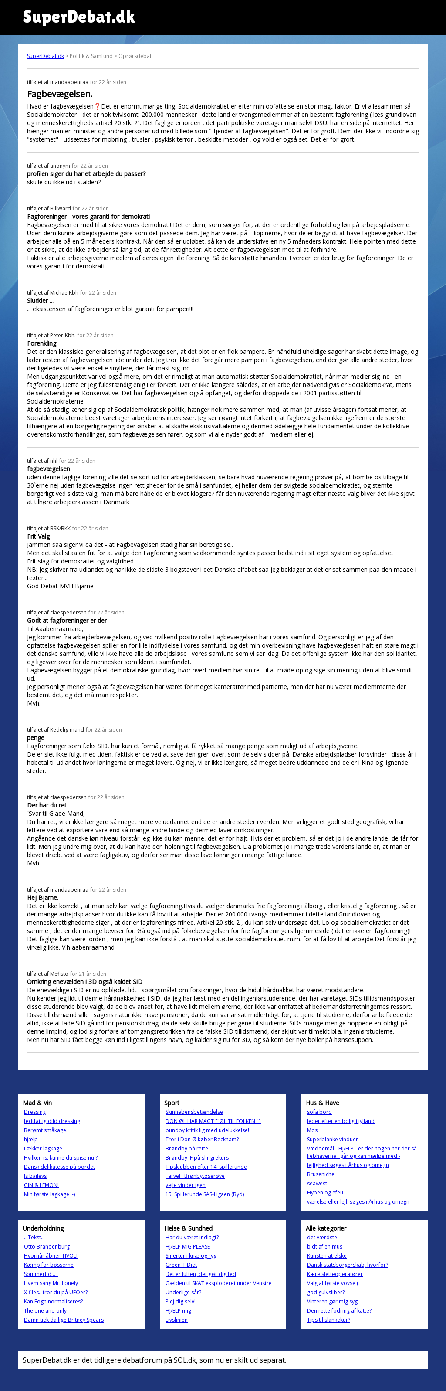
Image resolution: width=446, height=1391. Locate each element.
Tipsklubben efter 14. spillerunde (206, 1166)
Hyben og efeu (325, 1192)
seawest (317, 1183)
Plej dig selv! (181, 1301)
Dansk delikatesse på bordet (59, 1166)
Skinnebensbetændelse (194, 1112)
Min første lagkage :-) (49, 1194)
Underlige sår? (183, 1292)
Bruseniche (320, 1174)
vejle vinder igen (186, 1185)
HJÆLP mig (178, 1310)
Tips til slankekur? (328, 1319)
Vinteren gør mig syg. (333, 1301)
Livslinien (177, 1319)
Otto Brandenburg (47, 1246)
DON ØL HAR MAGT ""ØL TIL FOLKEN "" (213, 1121)
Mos (312, 1130)
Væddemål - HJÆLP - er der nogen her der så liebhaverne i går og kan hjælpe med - (362, 1152)
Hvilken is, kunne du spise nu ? (61, 1157)
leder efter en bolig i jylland (341, 1121)
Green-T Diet (181, 1265)
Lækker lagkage (43, 1148)
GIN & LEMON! (41, 1185)
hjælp (31, 1139)
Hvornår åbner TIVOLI (51, 1255)
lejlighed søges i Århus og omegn (348, 1165)
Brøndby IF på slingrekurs (197, 1157)
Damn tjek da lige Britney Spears (64, 1319)
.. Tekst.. (34, 1237)
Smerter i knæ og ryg (191, 1255)
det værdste (322, 1237)
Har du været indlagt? (192, 1237)
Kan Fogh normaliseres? (53, 1301)
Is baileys (35, 1176)
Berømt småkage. (46, 1130)
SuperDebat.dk (45, 56)
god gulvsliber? (326, 1292)
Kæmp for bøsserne (49, 1265)
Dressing (35, 1112)
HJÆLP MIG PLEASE (188, 1246)
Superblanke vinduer (332, 1139)
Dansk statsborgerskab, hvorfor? (347, 1265)
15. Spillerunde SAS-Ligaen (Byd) (205, 1194)
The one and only (45, 1310)
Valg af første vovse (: (333, 1283)
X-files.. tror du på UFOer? (56, 1292)
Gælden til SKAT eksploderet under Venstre (219, 1283)
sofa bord (319, 1112)
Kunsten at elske (327, 1255)
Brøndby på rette (187, 1148)
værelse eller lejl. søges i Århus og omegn (358, 1201)
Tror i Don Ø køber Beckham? (202, 1139)
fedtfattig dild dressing (52, 1121)
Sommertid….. (41, 1274)
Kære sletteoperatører (335, 1274)
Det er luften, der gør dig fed (201, 1274)
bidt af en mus (324, 1246)
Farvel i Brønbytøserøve (195, 1176)
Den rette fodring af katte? (339, 1310)
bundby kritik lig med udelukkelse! (207, 1130)
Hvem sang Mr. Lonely (51, 1283)
